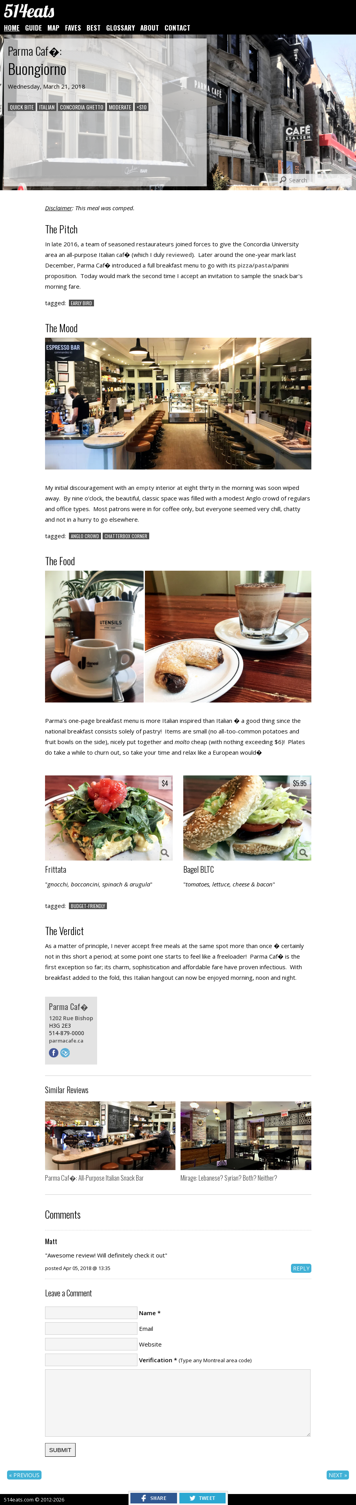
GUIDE (33, 28)
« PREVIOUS (24, 1475)
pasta (263, 265)
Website (150, 1344)
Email (146, 1328)
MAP (53, 28)
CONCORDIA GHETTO (81, 107)
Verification (155, 1360)
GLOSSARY (120, 28)
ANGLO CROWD (85, 536)
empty (145, 487)
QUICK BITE (22, 107)
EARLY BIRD (81, 303)
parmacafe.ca (66, 1040)
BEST (94, 28)
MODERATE (120, 107)
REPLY (301, 1268)
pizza (244, 265)
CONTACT (177, 28)
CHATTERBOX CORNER (126, 536)
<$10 (141, 107)
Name (147, 1313)
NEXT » (338, 1475)
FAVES (73, 28)
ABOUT (149, 28)
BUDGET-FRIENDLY (88, 906)
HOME (12, 28)
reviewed (179, 254)
